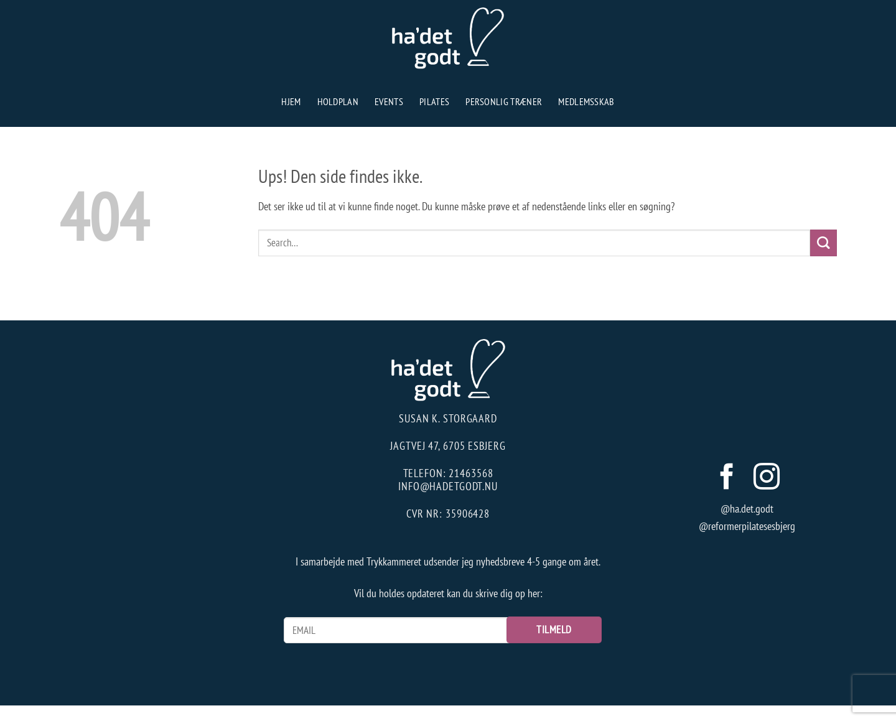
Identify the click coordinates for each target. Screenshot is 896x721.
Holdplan (338, 101)
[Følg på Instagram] (767, 478)
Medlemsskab (586, 101)
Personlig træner (503, 101)
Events (389, 101)
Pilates (434, 101)
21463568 (471, 473)
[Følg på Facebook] (727, 478)
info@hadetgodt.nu (448, 486)
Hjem (291, 101)
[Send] (823, 243)
